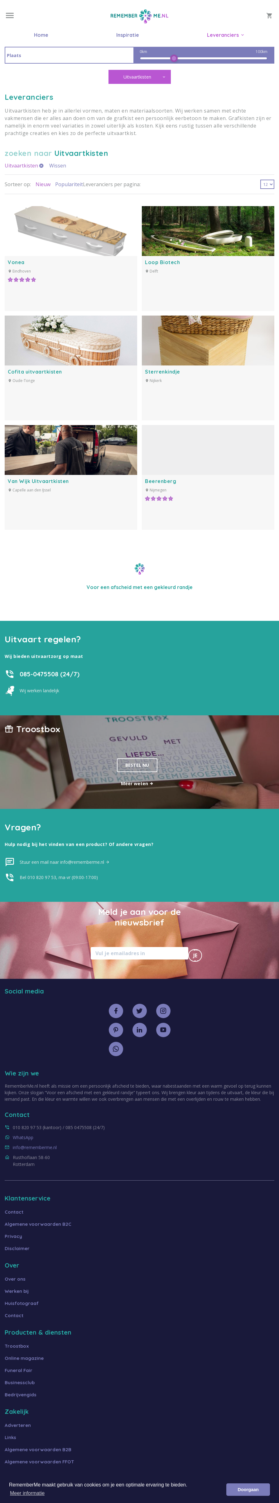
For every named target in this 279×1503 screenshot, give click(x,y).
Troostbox (17, 1346)
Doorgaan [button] (248, 1489)
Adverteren (18, 1425)
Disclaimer (17, 1248)
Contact (14, 1212)
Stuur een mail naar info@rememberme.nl (65, 862)
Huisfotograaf (22, 1303)
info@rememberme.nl (35, 1147)
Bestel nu (137, 765)
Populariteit (69, 184)
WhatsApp (23, 1137)
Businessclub (20, 1382)
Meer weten (137, 783)
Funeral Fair (18, 1370)
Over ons (15, 1279)
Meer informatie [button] (27, 1493)
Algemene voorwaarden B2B (38, 1449)
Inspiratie (127, 34)
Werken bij (17, 1291)
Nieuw (43, 184)
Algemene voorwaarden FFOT (39, 1462)
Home (41, 34)
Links (10, 1437)
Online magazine (24, 1358)
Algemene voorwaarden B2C (38, 1224)
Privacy (13, 1236)
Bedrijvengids (20, 1395)
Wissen (57, 165)
